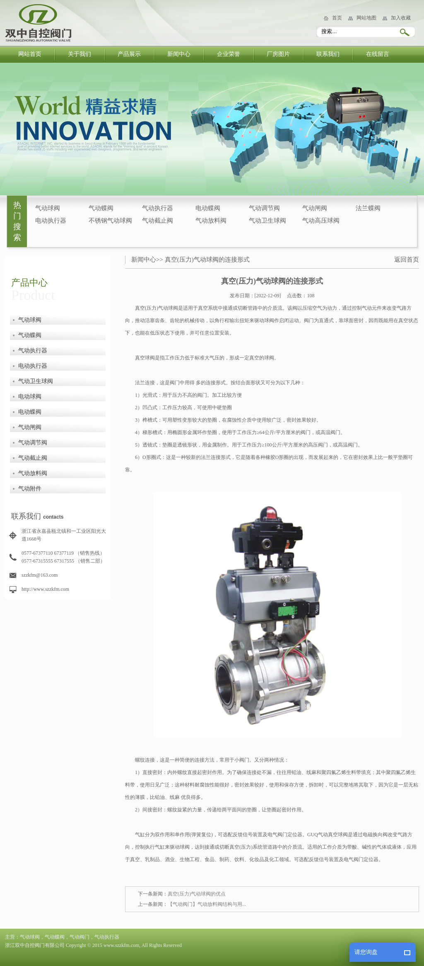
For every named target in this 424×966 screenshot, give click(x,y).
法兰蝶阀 (368, 208)
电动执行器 (50, 220)
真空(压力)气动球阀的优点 (197, 894)
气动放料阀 (210, 220)
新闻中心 (178, 54)
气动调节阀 (264, 208)
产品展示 (129, 54)
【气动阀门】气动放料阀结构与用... (207, 904)
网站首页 (29, 54)
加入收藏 (401, 18)
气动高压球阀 (321, 220)
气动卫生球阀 (267, 220)
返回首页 (406, 259)
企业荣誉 (228, 54)
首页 (337, 18)
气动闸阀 (314, 208)
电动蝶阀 (207, 208)
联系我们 (328, 54)
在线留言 (377, 54)
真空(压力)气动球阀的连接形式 (207, 259)
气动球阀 (47, 208)
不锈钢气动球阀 (110, 220)
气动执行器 (157, 208)
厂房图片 (278, 54)
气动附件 (29, 488)
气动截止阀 (157, 220)
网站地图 (366, 18)
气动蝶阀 (101, 208)
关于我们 (79, 54)
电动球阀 (29, 396)
